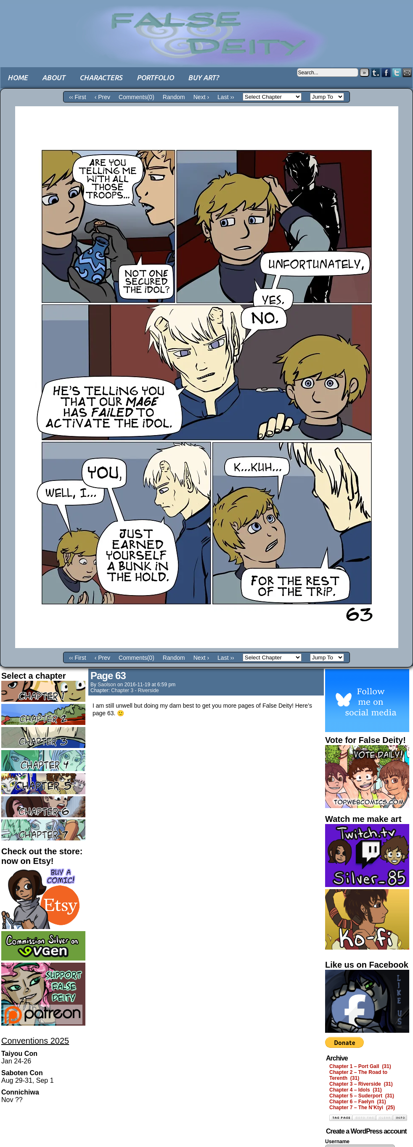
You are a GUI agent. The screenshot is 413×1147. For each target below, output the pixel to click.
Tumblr (376, 72)
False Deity (206, 27)
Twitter (397, 72)
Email (407, 72)
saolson (107, 685)
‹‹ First (77, 97)
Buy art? (203, 77)
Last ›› (225, 97)
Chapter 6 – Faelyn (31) (357, 1102)
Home (18, 77)
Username (337, 1141)
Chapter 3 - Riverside (135, 690)
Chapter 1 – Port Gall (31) (360, 1066)
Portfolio (155, 77)
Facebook (386, 72)
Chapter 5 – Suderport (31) (361, 1096)
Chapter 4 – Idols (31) (355, 1090)
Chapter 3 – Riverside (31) (361, 1084)
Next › (201, 97)
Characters (100, 77)
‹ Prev (102, 97)
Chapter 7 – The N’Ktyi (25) (362, 1107)
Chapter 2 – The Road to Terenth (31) (358, 1075)
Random (174, 97)
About (53, 77)
